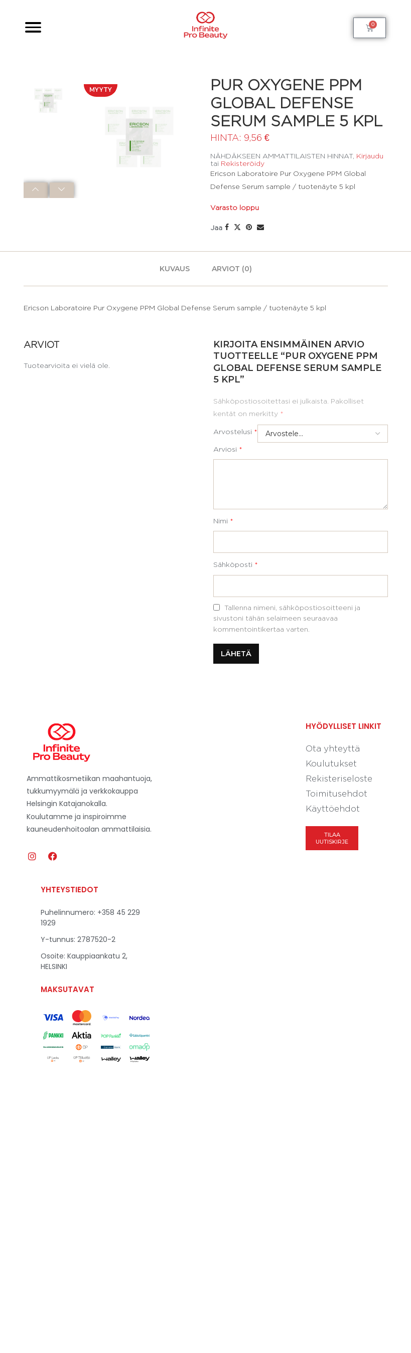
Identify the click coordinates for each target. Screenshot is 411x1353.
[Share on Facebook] (227, 227)
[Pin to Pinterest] (249, 227)
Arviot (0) (232, 268)
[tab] (175, 269)
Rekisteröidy (242, 163)
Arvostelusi (235, 431)
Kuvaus (175, 268)
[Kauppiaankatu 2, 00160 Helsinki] (286, 975)
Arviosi (227, 449)
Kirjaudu (369, 155)
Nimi (223, 520)
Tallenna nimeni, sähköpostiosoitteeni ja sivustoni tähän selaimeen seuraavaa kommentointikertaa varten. (286, 618)
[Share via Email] (260, 227)
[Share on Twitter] (237, 227)
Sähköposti (235, 564)
